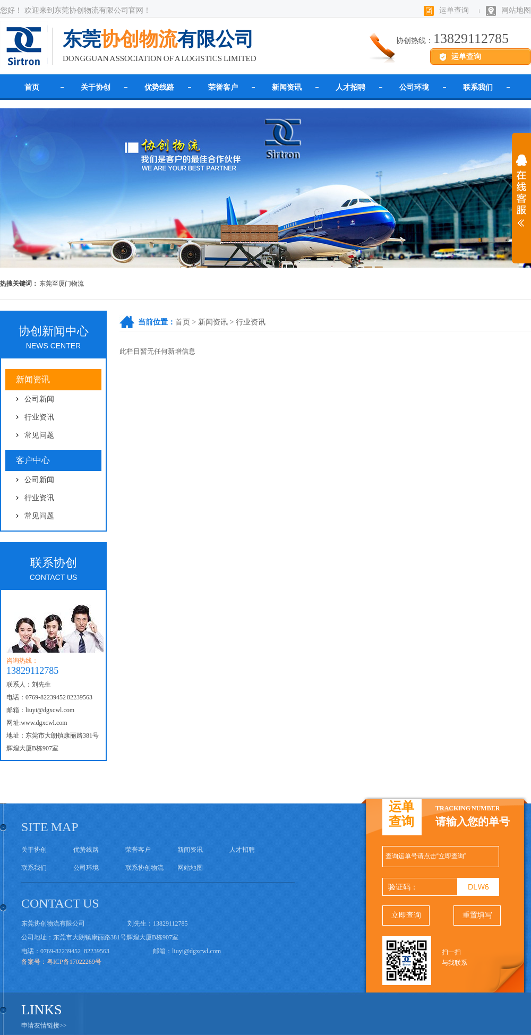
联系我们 (478, 87)
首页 (31, 87)
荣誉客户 (223, 87)
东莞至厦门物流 (61, 283)
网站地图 (516, 10)
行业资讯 (251, 322)
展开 (521, 198)
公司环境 (414, 87)
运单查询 (454, 10)
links (41, 1009)
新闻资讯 (287, 87)
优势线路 (159, 87)
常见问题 (39, 435)
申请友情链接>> (44, 1025)
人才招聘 (350, 87)
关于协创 (95, 87)
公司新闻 (39, 399)
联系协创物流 (144, 867)
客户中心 (33, 460)
